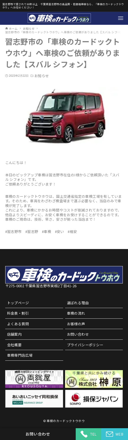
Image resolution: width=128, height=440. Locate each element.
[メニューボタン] (120, 18)
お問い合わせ (78, 334)
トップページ (18, 302)
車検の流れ (76, 313)
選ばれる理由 (78, 302)
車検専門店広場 (20, 355)
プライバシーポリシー (85, 344)
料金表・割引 (18, 313)
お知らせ (41, 75)
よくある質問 (18, 323)
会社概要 (14, 344)
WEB (114, 434)
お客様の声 (76, 323)
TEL (88, 434)
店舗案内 (14, 334)
